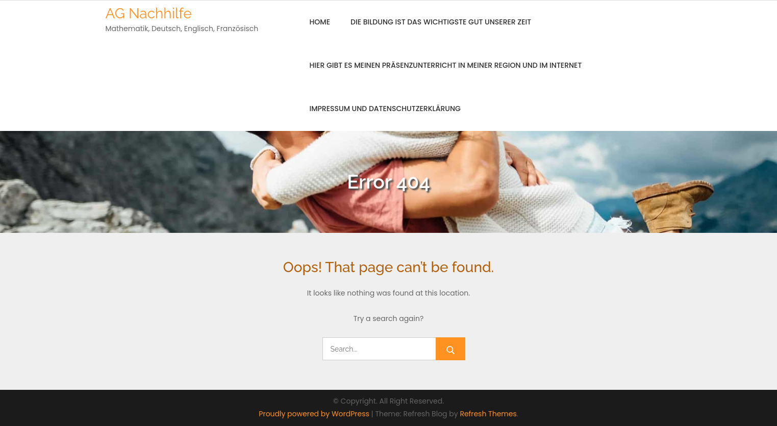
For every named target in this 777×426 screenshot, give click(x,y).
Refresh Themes (488, 414)
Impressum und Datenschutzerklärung (385, 108)
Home (320, 22)
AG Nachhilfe (149, 13)
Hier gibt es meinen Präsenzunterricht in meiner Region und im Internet (446, 65)
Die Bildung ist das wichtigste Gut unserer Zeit (440, 22)
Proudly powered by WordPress (315, 414)
